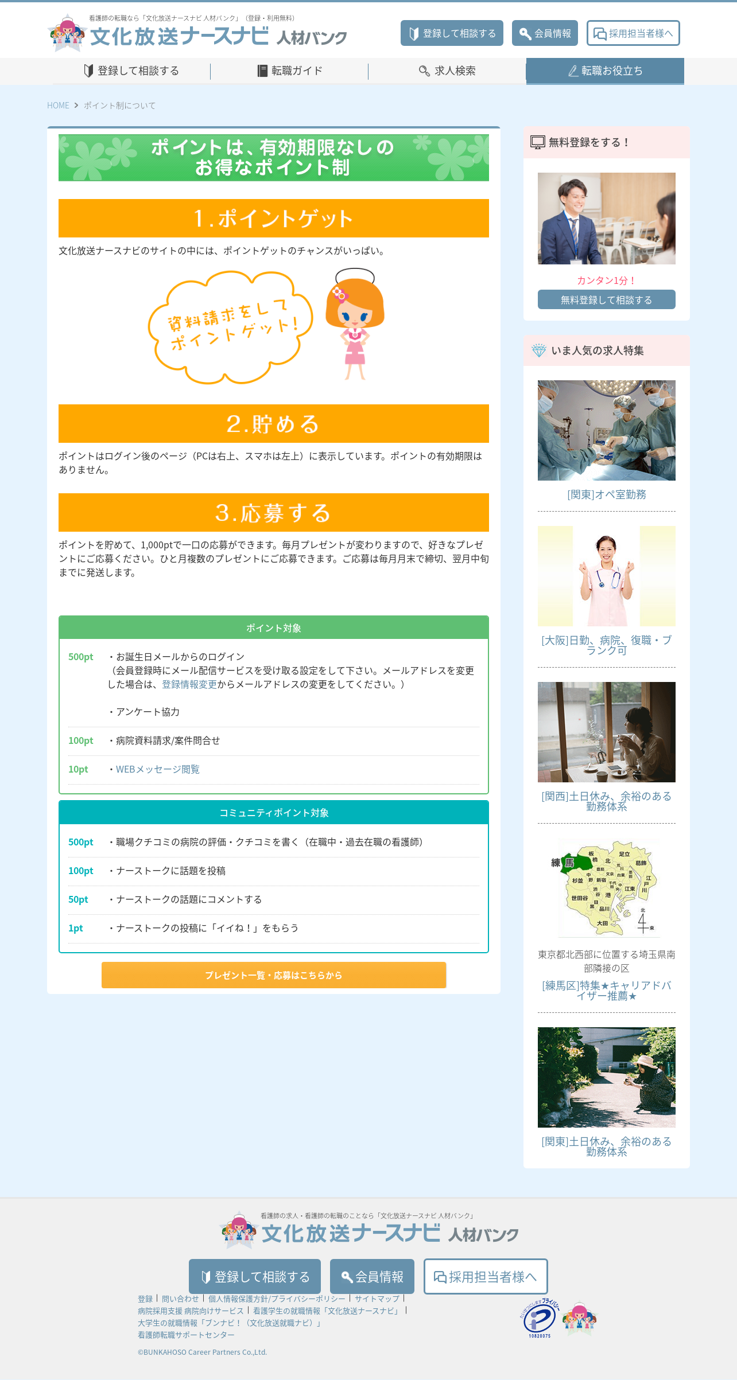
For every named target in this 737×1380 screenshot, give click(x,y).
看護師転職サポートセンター (186, 1335)
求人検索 (455, 70)
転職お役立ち (612, 70)
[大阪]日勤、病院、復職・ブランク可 (606, 645)
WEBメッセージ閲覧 (158, 768)
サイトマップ (377, 1299)
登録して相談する (452, 33)
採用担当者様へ (633, 33)
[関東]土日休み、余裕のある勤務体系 (606, 1146)
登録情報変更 (189, 684)
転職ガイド (297, 70)
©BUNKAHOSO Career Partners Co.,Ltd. (202, 1352)
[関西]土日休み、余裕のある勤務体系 (606, 801)
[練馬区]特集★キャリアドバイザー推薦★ (607, 990)
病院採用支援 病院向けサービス (191, 1311)
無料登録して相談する (607, 299)
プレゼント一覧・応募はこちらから (274, 975)
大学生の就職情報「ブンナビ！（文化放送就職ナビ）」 (231, 1323)
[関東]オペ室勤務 (606, 494)
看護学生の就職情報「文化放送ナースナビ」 (327, 1311)
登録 (145, 1299)
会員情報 (545, 33)
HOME (58, 105)
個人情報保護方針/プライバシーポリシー (277, 1299)
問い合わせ (180, 1299)
